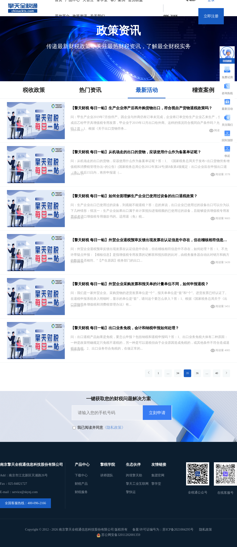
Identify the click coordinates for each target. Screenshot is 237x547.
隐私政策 (205, 529)
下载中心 (81, 475)
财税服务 (81, 492)
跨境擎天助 (134, 475)
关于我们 (97, 16)
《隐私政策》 (114, 427)
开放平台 (62, 16)
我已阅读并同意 (90, 427)
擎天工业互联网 (137, 483)
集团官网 (157, 475)
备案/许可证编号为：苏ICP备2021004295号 (162, 529)
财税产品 (81, 483)
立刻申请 (157, 412)
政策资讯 (79, 16)
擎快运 (131, 492)
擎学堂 (156, 483)
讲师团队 (106, 475)
